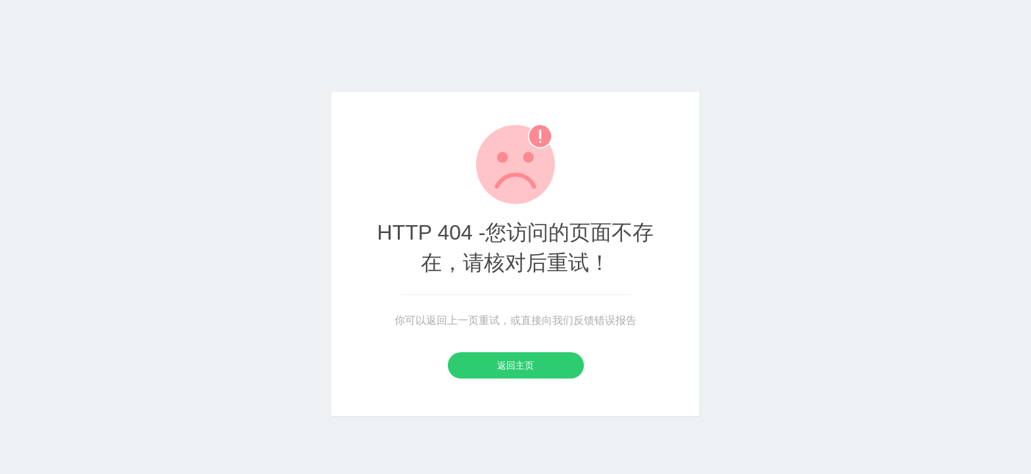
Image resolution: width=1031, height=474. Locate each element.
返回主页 (515, 365)
